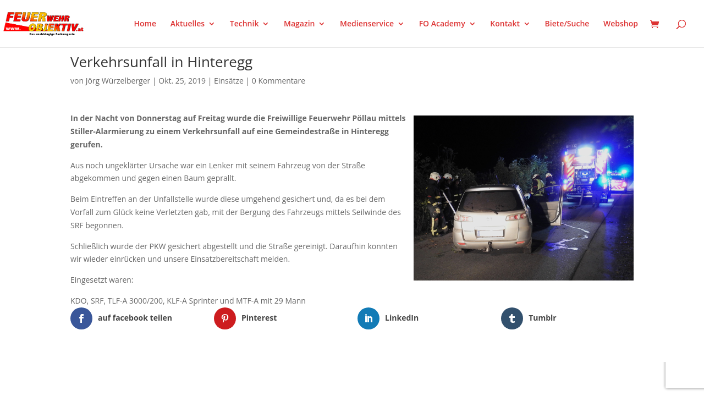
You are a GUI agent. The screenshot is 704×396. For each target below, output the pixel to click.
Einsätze (229, 80)
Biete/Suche (567, 24)
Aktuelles (187, 24)
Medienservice (367, 24)
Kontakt (505, 24)
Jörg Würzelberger (118, 80)
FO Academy (442, 24)
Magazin (299, 24)
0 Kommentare (278, 80)
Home (145, 24)
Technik (244, 24)
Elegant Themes (125, 376)
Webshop (620, 24)
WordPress (198, 376)
